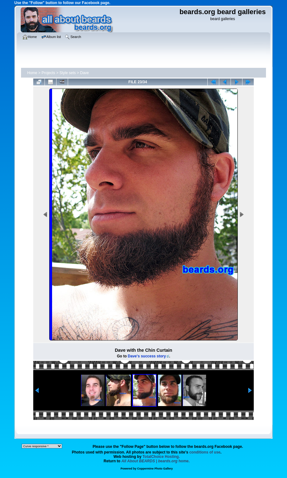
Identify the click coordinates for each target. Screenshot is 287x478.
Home (32, 73)
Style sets (68, 73)
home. (155, 461)
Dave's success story (147, 356)
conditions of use (204, 452)
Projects (48, 73)
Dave (84, 73)
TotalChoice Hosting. (161, 456)
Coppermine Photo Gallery (155, 468)
